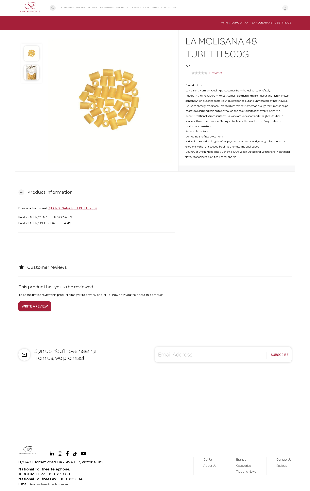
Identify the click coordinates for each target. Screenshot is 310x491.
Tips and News (240, 473)
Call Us (198, 459)
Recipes (95, 8)
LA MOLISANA (240, 23)
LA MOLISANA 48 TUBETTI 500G (74, 208)
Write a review (35, 307)
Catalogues (154, 8)
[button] (45, 192)
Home (224, 23)
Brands (83, 8)
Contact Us (171, 8)
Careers (139, 8)
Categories (69, 8)
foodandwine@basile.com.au (55, 484)
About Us (125, 8)
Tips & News (110, 8)
